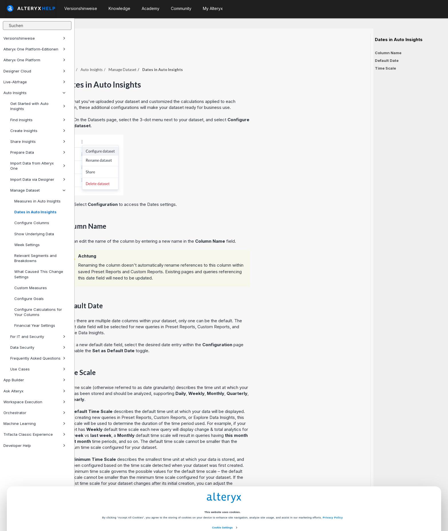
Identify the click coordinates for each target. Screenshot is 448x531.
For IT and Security (37, 336)
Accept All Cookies (181, 509)
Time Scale (385, 68)
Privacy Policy (333, 487)
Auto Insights (34, 92)
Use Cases (37, 369)
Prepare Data (37, 152)
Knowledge (119, 8)
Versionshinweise (34, 38)
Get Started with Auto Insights (37, 106)
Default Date (387, 60)
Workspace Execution (34, 402)
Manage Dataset (37, 190)
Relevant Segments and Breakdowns (35, 258)
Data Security (37, 347)
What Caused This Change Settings (38, 274)
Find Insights (37, 119)
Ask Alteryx (34, 391)
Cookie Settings (222, 497)
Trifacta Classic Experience (34, 434)
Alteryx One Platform (34, 60)
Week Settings (27, 244)
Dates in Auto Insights (35, 212)
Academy (150, 8)
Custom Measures (30, 287)
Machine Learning (34, 423)
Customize (267, 509)
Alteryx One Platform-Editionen (34, 49)
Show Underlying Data (34, 234)
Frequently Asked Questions (37, 358)
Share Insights (37, 141)
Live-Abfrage (34, 82)
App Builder (34, 380)
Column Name (388, 52)
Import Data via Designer (37, 179)
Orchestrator (34, 412)
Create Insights (37, 130)
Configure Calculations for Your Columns (38, 312)
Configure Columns (31, 222)
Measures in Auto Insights (37, 201)
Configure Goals (29, 298)
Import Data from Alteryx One (37, 166)
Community (181, 8)
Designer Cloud (34, 71)
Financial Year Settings (34, 325)
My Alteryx (213, 8)
